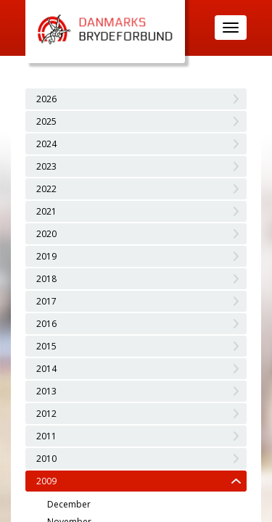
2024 (46, 144)
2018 (46, 279)
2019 (46, 256)
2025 (46, 121)
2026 (46, 99)
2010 (46, 458)
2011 (46, 436)
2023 (46, 166)
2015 (46, 346)
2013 (46, 391)
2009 (46, 481)
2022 (46, 189)
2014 (46, 368)
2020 (46, 234)
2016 (46, 324)
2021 (46, 211)
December (69, 504)
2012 (46, 413)
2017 (46, 301)
